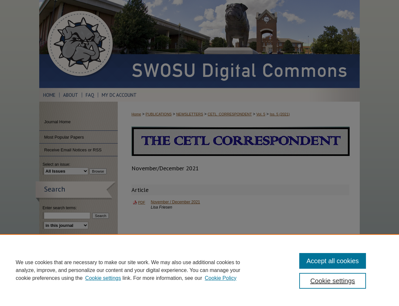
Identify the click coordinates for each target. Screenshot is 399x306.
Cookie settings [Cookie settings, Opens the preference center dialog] (332, 280)
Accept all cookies (332, 260)
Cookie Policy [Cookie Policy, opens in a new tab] (220, 278)
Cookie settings (103, 278)
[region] (199, 270)
